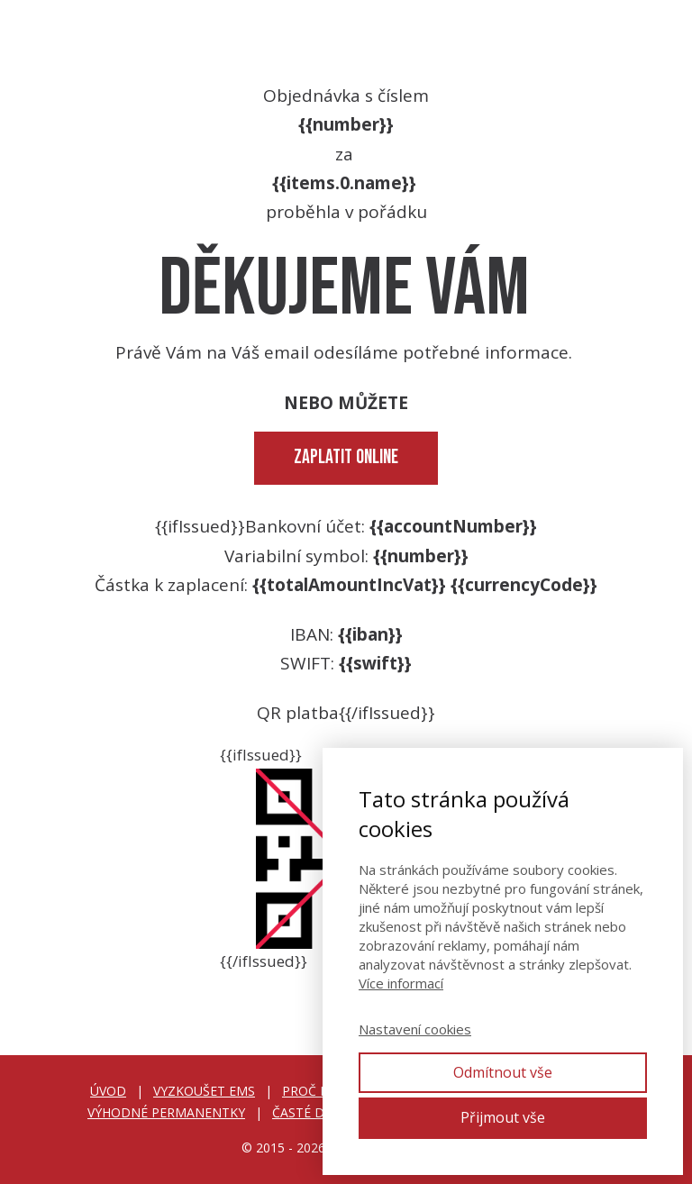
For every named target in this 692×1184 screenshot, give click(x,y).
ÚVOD (108, 1090)
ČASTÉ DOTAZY (319, 1112)
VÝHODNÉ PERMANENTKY (166, 1112)
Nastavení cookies (415, 1029)
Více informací (401, 983)
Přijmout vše (502, 1117)
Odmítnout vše (502, 1072)
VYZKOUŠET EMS (204, 1090)
